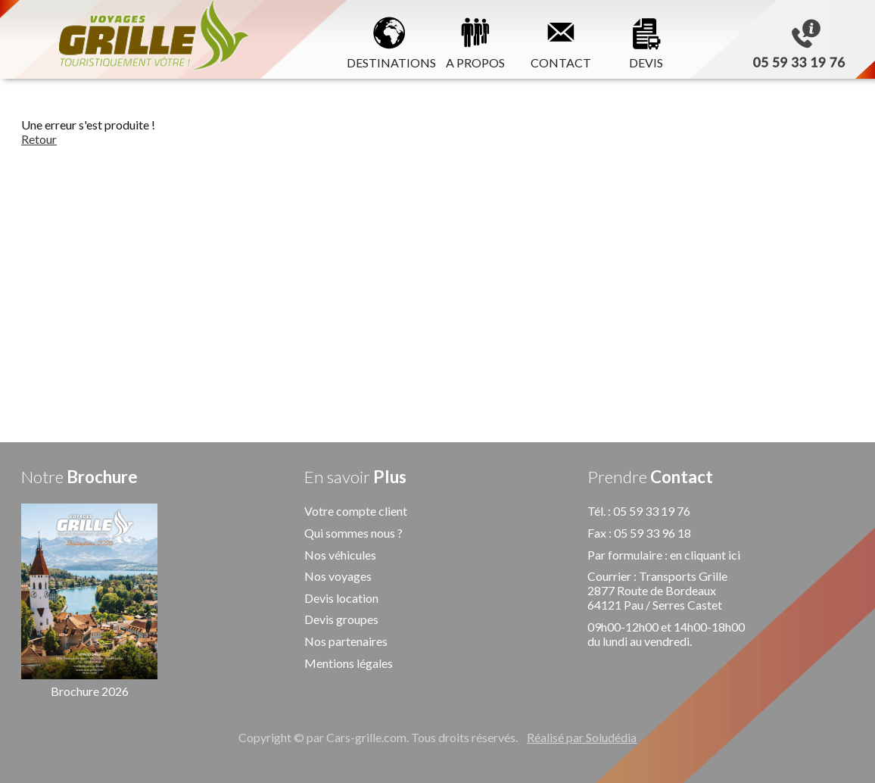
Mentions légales (348, 663)
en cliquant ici (705, 554)
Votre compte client (355, 511)
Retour (39, 139)
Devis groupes (341, 619)
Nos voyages (338, 576)
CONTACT (561, 40)
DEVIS (646, 40)
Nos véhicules (340, 554)
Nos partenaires (346, 641)
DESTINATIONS (389, 40)
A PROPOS (475, 40)
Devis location (341, 598)
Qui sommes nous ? (353, 533)
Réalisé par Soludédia (582, 737)
